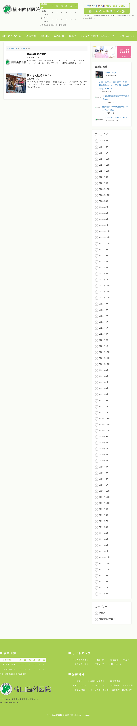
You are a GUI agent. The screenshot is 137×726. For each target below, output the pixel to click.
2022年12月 (104, 286)
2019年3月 (104, 545)
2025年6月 (104, 177)
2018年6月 (104, 594)
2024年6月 (104, 213)
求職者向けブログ (107, 619)
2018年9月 (104, 575)
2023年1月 (104, 280)
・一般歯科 (78, 681)
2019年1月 (104, 551)
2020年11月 (104, 424)
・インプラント (80, 685)
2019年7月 (104, 521)
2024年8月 (104, 201)
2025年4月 (104, 183)
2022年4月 (104, 334)
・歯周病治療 (114, 681)
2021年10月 (104, 364)
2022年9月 (104, 304)
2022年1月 (104, 346)
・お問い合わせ (114, 664)
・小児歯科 (114, 685)
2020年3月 (104, 473)
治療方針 (31, 36)
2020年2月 (104, 479)
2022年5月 (104, 328)
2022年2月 (104, 340)
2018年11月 (104, 563)
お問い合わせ (127, 36)
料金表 (73, 36)
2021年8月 (104, 376)
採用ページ (107, 36)
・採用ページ (98, 664)
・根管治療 (128, 685)
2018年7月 (104, 587)
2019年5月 (104, 533)
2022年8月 (104, 310)
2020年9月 (104, 437)
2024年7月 (104, 207)
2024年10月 (104, 195)
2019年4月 (104, 539)
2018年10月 (104, 569)
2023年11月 (104, 237)
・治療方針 (99, 660)
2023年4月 (104, 261)
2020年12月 (104, 418)
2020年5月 (104, 461)
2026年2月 (104, 147)
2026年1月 (104, 153)
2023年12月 (104, 231)
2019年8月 (104, 515)
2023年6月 (104, 249)
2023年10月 (104, 243)
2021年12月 (104, 352)
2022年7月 (104, 316)
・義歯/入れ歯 (79, 690)
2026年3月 (104, 141)
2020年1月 (104, 485)
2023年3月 (104, 267)
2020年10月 (104, 430)
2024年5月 (104, 219)
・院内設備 (113, 660)
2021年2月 (104, 406)
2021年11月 (104, 358)
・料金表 (125, 660)
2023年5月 (104, 255)
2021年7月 (104, 382)
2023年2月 (104, 274)
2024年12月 (104, 189)
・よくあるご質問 (81, 664)
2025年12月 (104, 159)
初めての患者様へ (12, 36)
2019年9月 (104, 509)
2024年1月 (104, 225)
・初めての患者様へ (82, 660)
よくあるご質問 (89, 36)
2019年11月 (104, 497)
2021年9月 (104, 370)
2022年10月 (104, 298)
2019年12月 (104, 491)
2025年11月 (104, 165)
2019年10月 (104, 503)
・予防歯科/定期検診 (95, 681)
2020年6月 (104, 455)
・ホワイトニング (98, 685)
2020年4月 (104, 467)
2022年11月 (104, 292)
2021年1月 (104, 412)
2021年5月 (104, 388)
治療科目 (45, 36)
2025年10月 (104, 171)
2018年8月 (104, 581)
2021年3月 (104, 400)
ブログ (102, 613)
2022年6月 (104, 322)
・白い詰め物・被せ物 (99, 690)
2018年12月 (104, 557)
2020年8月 (104, 443)
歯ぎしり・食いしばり (122, 690)
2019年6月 (104, 527)
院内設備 (59, 36)
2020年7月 (104, 449)
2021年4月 (104, 394)
